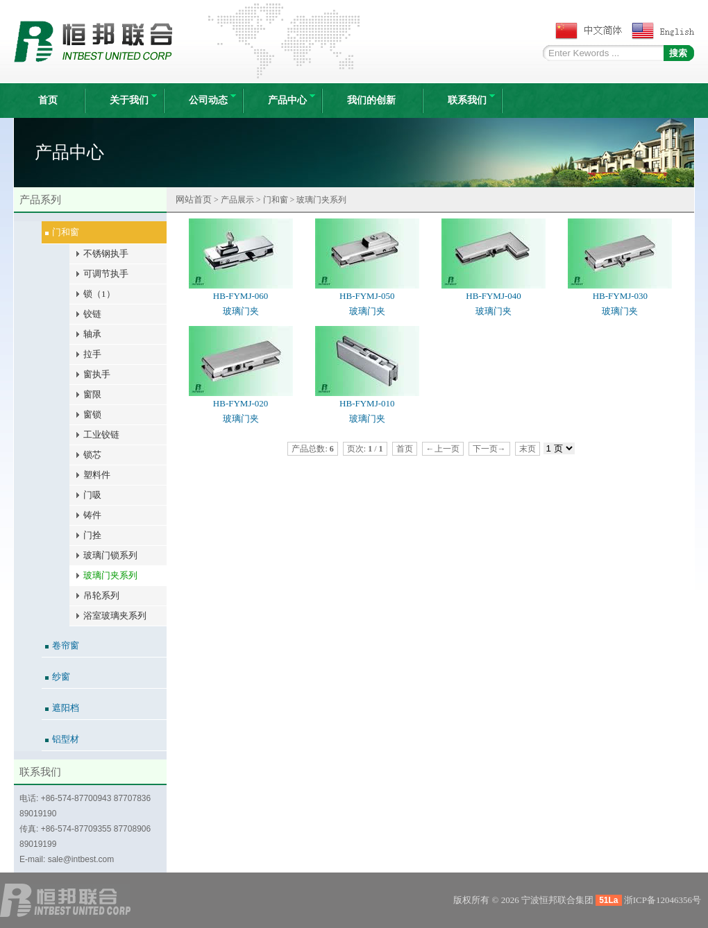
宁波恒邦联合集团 (557, 900)
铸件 (92, 515)
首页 (48, 100)
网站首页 (194, 199)
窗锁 (92, 414)
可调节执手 (105, 273)
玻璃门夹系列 (110, 575)
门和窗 (65, 232)
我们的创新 (371, 100)
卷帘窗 (65, 645)
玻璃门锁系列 (110, 555)
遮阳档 (65, 708)
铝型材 (65, 739)
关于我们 (133, 99)
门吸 (92, 495)
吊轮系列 (101, 595)
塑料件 (96, 475)
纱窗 (61, 676)
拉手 (92, 354)
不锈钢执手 (105, 253)
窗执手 (96, 374)
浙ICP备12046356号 (662, 900)
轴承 (92, 334)
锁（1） (99, 294)
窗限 (92, 394)
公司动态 (212, 99)
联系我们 (471, 99)
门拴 (92, 535)
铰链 (92, 314)
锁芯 (92, 454)
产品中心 (291, 99)
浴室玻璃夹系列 (114, 615)
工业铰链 (101, 434)
